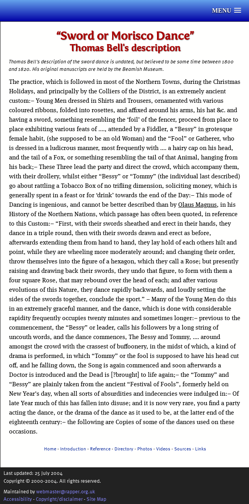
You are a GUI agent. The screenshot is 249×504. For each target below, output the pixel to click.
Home (50, 448)
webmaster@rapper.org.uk (65, 491)
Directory (123, 448)
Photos (144, 448)
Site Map (96, 498)
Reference (100, 448)
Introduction (73, 448)
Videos (163, 448)
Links (200, 448)
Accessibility (18, 498)
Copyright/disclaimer (59, 498)
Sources (182, 448)
